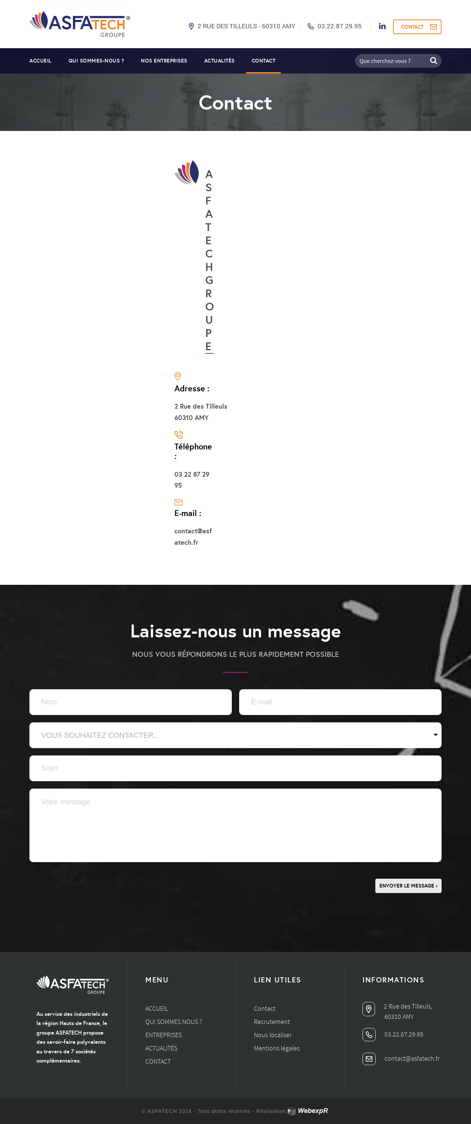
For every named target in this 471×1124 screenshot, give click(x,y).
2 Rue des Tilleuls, (397, 1006)
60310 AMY (399, 1016)
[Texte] (130, 702)
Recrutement (272, 1021)
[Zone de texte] (235, 825)
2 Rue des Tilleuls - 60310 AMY (246, 26)
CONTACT (412, 27)
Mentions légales (277, 1048)
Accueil (40, 60)
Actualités (219, 60)
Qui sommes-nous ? (96, 60)
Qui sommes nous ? (173, 1021)
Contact (264, 60)
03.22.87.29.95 (340, 26)
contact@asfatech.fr (401, 1058)
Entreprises (163, 1035)
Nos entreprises (164, 60)
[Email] (340, 702)
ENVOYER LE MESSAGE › (408, 885)
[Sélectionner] (235, 735)
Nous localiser (273, 1035)
